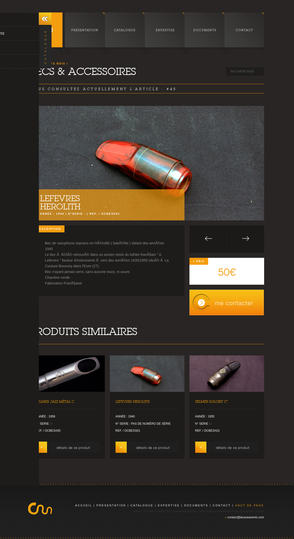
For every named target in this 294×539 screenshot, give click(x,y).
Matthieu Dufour (253, 511)
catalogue (141, 505)
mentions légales (185, 511)
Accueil (83, 505)
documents (196, 505)
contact (222, 505)
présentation (111, 505)
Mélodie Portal (229, 511)
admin (137, 511)
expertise (169, 505)
